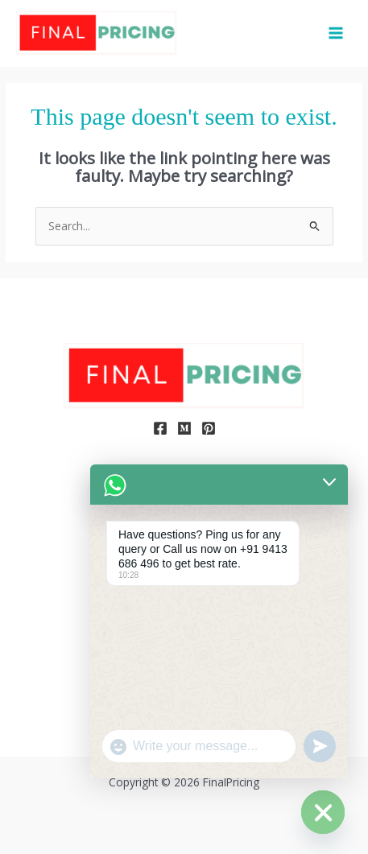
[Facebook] (160, 428)
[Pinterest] (208, 428)
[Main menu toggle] (336, 33)
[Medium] (184, 428)
